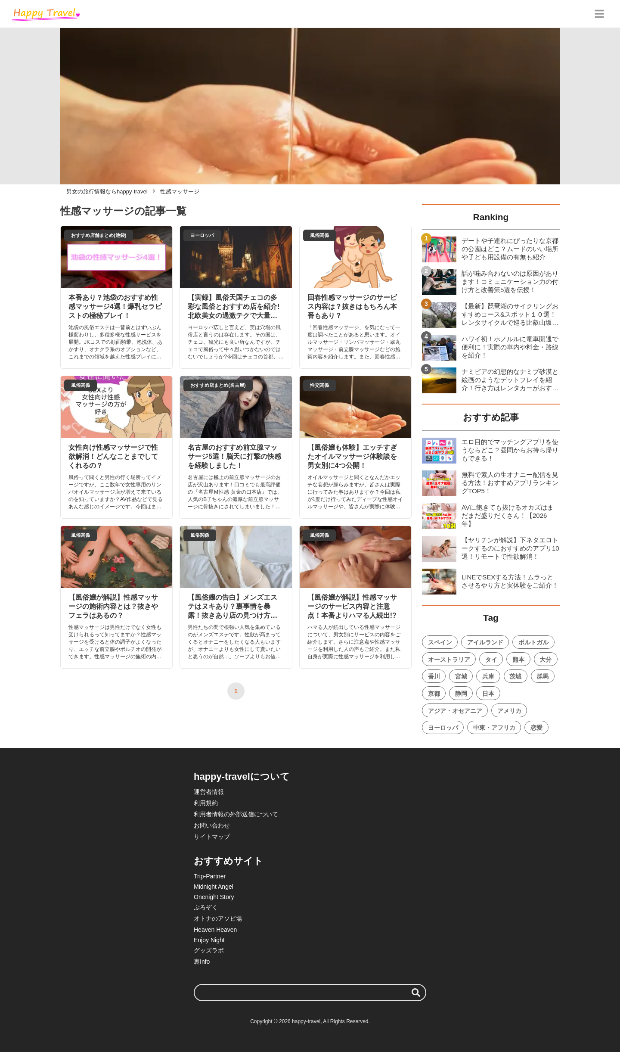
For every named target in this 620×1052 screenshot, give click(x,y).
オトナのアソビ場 (218, 918)
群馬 (542, 676)
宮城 (461, 676)
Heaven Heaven (215, 929)
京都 (434, 693)
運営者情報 (209, 791)
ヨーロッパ (443, 727)
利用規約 (206, 803)
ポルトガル (533, 642)
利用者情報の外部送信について (236, 814)
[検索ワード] (310, 992)
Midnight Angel (213, 886)
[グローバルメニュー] (599, 13)
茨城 (515, 676)
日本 (488, 693)
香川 (434, 676)
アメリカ (509, 710)
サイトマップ (212, 836)
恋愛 (536, 727)
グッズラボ (209, 950)
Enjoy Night (209, 940)
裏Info (202, 961)
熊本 (518, 659)
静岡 (461, 693)
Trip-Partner (210, 876)
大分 (545, 659)
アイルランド (485, 642)
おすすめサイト (228, 861)
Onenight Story (214, 896)
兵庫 (488, 676)
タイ (491, 659)
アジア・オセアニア (455, 710)
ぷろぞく (206, 907)
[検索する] (416, 992)
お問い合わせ (212, 825)
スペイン (440, 642)
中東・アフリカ (494, 727)
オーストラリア (449, 659)
